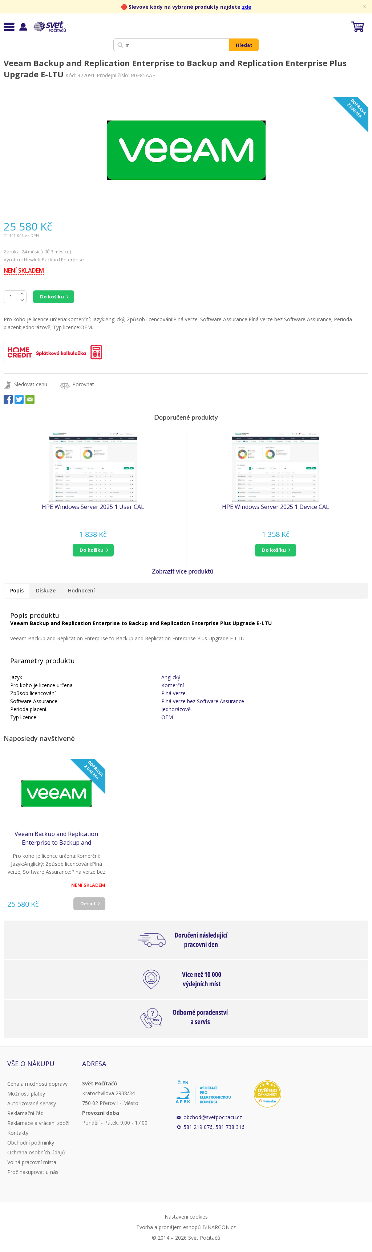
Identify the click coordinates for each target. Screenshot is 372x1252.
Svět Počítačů (49, 26)
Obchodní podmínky (30, 1142)
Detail (87, 903)
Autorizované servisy (31, 1103)
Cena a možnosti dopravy (37, 1083)
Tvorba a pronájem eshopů (168, 1227)
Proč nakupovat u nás (32, 1172)
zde (246, 6)
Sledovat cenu (30, 384)
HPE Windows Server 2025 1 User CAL (93, 507)
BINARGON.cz (219, 1227)
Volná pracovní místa (31, 1162)
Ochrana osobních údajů (36, 1152)
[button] (93, 550)
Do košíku (52, 296)
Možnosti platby (26, 1093)
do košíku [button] (92, 550)
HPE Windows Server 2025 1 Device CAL (275, 507)
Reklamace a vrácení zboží (38, 1123)
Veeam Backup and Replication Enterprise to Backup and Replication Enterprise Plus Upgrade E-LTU (56, 838)
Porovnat (83, 384)
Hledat (244, 45)
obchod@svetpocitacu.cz (212, 1117)
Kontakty (17, 1132)
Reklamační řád (25, 1113)
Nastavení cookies (186, 1216)
